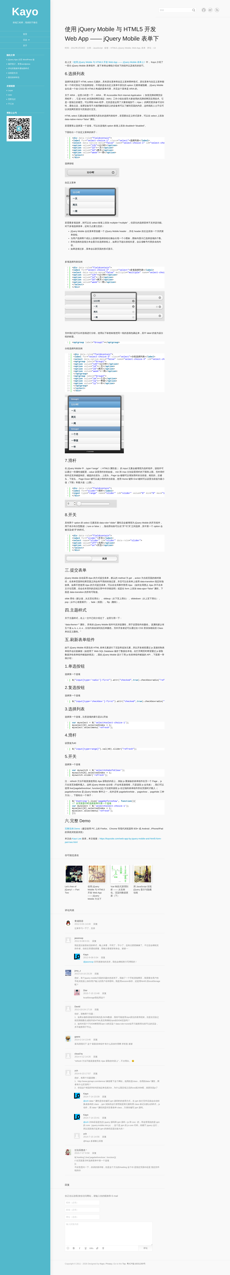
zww (10, 95)
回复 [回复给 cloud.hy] (95, 1056)
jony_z (78, 971)
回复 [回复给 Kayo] (103, 957)
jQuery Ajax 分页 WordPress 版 (21, 59)
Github (204, 10)
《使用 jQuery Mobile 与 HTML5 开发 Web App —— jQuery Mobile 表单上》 (108, 62)
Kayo (85, 954)
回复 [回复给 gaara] (95, 1039)
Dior (85, 990)
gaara (77, 1037)
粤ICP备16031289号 (136, 1264)
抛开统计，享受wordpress (19, 64)
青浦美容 (79, 921)
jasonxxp (79, 938)
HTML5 (114, 48)
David (77, 1006)
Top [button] (124, 1264)
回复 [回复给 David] (97, 1009)
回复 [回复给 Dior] (104, 993)
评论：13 (151, 48)
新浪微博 (210, 10)
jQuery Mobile (124, 48)
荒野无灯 (12, 99)
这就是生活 (13, 73)
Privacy (109, 1264)
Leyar (10, 90)
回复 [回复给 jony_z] (97, 973)
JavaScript (98, 48)
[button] (25, 40)
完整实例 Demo (72, 828)
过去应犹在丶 (81, 1150)
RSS (217, 10)
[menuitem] (25, 34)
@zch (86, 1101)
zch (76, 1070)
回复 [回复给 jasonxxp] (94, 941)
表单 (143, 48)
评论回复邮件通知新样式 (18, 68)
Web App (136, 48)
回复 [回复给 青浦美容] (95, 924)
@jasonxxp (88, 962)
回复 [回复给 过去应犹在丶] (94, 1153)
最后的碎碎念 (14, 77)
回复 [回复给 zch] (95, 1073)
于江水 (11, 104)
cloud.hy (79, 1054)
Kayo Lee (76, 838)
